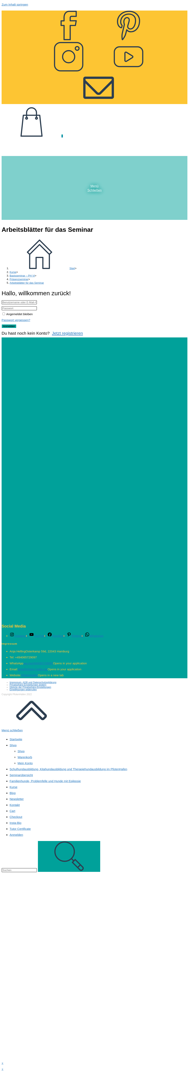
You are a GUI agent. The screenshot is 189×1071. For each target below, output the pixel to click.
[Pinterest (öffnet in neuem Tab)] (128, 37)
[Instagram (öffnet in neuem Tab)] (69, 68)
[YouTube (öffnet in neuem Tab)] (128, 68)
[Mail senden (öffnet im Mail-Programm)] (99, 99)
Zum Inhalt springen (15, 4)
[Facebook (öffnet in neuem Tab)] (69, 37)
